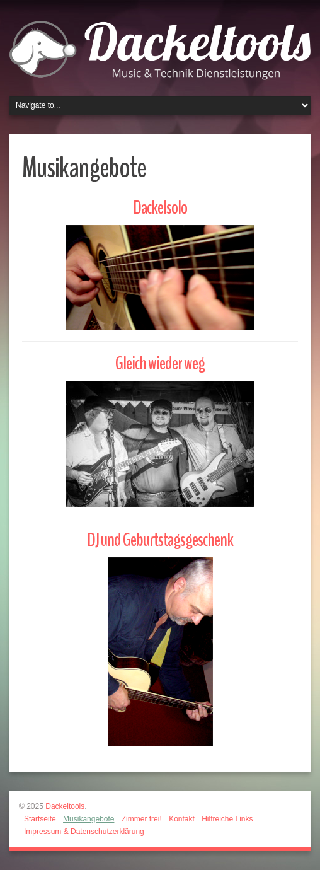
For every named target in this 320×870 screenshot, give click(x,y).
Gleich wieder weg (160, 363)
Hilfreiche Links (227, 819)
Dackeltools (64, 806)
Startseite (40, 819)
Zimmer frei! (142, 819)
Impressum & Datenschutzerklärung (84, 831)
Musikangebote (88, 819)
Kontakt (182, 819)
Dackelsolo (160, 208)
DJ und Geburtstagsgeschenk (160, 540)
